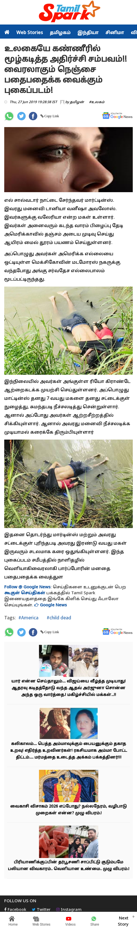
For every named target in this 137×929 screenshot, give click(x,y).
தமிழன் (77, 102)
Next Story (123, 920)
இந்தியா (88, 33)
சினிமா (114, 33)
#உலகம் (97, 102)
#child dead (58, 617)
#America (28, 617)
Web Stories (29, 33)
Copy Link (51, 116)
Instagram (69, 910)
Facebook (15, 910)
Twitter (41, 910)
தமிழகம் (60, 33)
